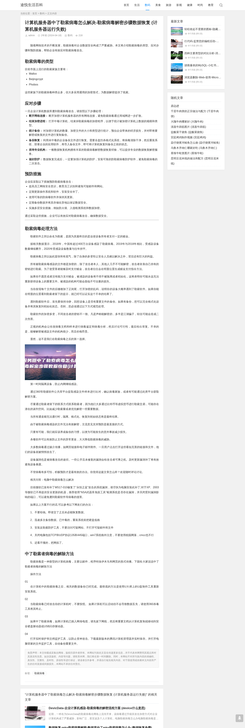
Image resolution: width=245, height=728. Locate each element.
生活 (137, 5)
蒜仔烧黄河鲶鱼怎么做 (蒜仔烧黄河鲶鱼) (195, 142)
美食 (158, 5)
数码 (147, 5)
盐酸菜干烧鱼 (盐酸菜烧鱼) (187, 132)
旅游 (168, 5)
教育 (211, 5)
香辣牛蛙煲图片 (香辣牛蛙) (187, 153)
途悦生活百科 (31, 5)
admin (31, 35)
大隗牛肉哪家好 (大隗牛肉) (187, 121)
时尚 (200, 5)
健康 (189, 5)
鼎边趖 (175, 105)
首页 (126, 5)
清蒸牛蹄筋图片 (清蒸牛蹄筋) (188, 126)
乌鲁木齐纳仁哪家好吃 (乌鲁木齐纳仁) (194, 147)
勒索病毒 (39, 673)
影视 (179, 5)
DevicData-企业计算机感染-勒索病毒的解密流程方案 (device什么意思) (97, 708)
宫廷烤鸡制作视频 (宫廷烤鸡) (188, 137)
